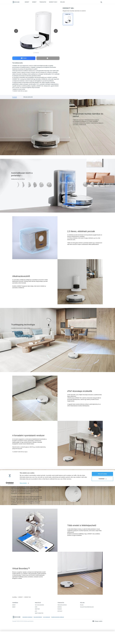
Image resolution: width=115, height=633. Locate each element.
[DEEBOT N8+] (68, 19)
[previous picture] (16, 31)
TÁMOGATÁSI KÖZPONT (62, 604)
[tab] (14, 97)
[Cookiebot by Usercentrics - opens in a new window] (9, 630)
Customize (102, 625)
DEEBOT (14, 604)
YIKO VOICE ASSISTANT (39, 604)
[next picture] (55, 31)
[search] (101, 2)
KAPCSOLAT (60, 611)
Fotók (24, 58)
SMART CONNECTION (39, 613)
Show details (23, 630)
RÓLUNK (81, 604)
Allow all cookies (102, 620)
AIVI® (36, 611)
